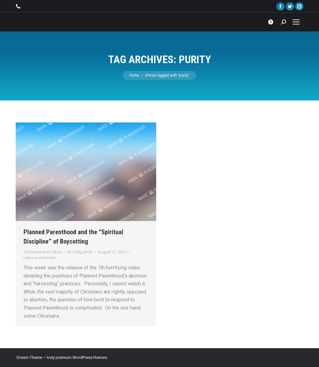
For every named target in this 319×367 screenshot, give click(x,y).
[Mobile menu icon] (296, 22)
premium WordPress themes (81, 357)
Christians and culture (43, 252)
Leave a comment (40, 257)
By (80, 252)
